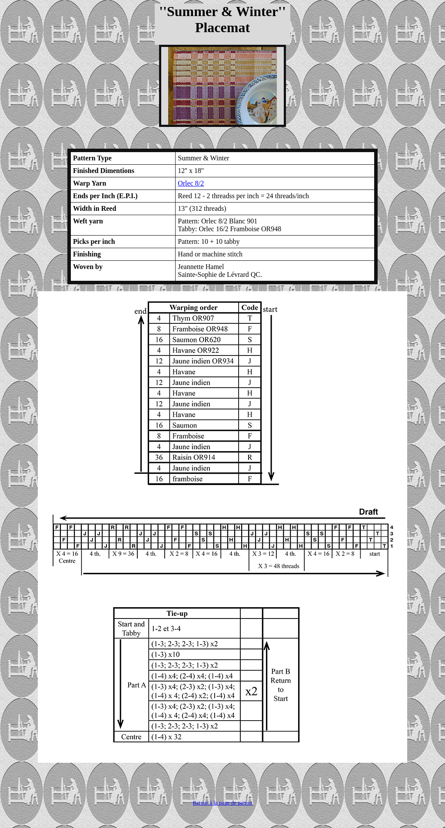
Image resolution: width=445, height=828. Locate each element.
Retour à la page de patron (222, 802)
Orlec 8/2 (191, 183)
